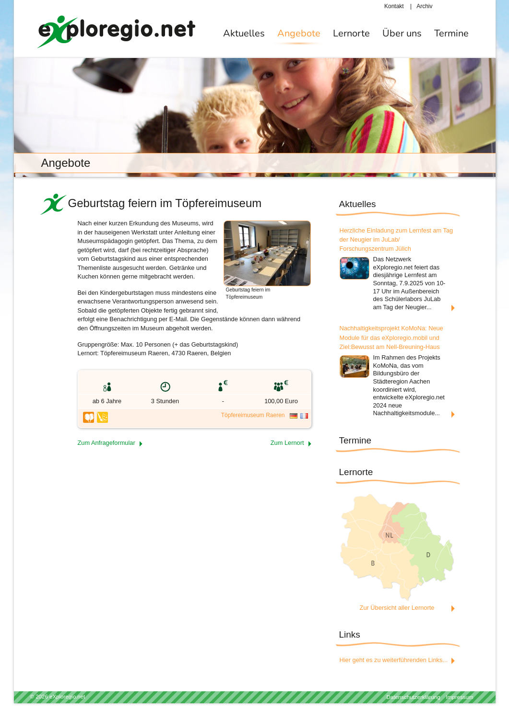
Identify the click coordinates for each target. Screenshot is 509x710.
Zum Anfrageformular (106, 442)
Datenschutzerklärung (413, 697)
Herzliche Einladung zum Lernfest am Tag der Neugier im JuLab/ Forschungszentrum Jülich (396, 239)
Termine (451, 33)
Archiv (424, 6)
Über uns (402, 33)
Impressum (459, 697)
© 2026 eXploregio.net (57, 696)
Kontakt (394, 6)
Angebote (298, 33)
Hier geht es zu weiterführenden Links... (394, 659)
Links (349, 634)
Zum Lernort (287, 442)
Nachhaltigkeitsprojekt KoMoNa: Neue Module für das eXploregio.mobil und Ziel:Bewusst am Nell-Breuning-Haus (391, 337)
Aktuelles (244, 33)
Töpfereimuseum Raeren (253, 415)
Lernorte (351, 33)
